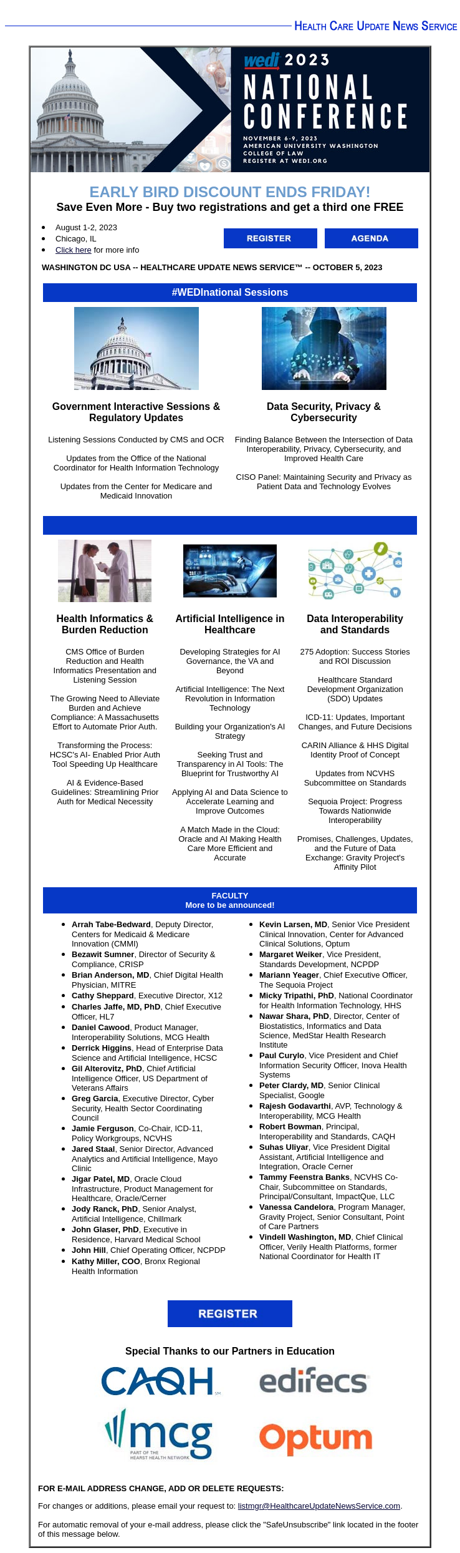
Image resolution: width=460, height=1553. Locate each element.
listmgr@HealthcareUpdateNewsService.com (319, 1506)
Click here (73, 250)
